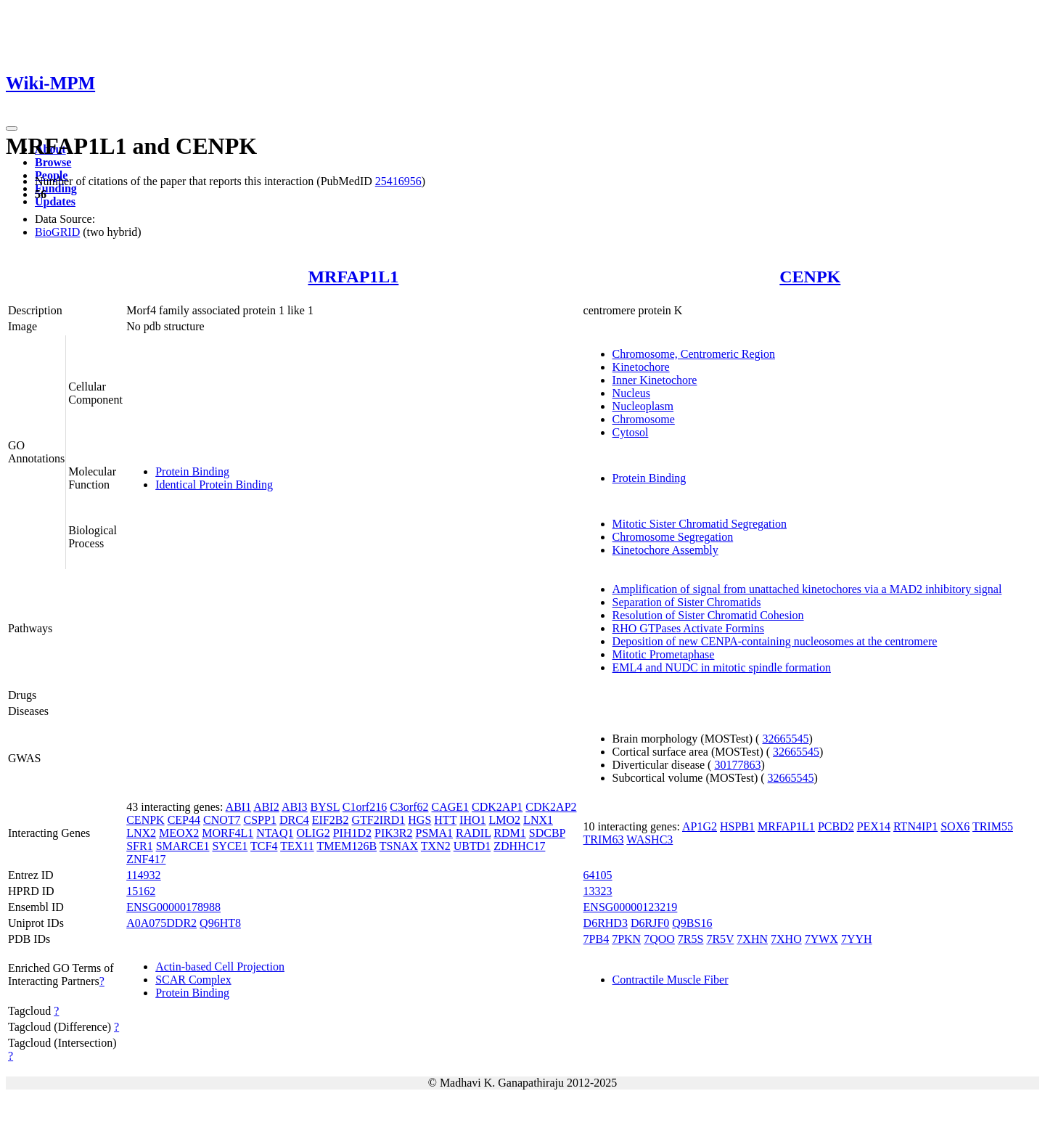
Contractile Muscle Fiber (670, 979)
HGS (419, 820)
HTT (445, 820)
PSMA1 (434, 833)
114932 (143, 875)
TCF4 (263, 846)
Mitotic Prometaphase (663, 654)
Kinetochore (641, 367)
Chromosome (643, 419)
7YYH (856, 939)
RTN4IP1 (915, 826)
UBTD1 (472, 846)
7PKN (626, 939)
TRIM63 (603, 839)
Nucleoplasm (642, 406)
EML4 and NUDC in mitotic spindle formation (721, 667)
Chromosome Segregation (673, 537)
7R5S (691, 939)
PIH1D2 (352, 833)
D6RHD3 (605, 923)
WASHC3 (649, 839)
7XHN (752, 939)
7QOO (659, 939)
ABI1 (239, 807)
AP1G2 (699, 826)
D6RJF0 (650, 923)
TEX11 (297, 846)
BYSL (325, 807)
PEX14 (873, 826)
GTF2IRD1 (379, 820)
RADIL (473, 833)
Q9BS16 (692, 923)
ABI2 (266, 807)
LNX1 (538, 820)
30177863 (737, 765)
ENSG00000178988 (173, 907)
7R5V (720, 939)
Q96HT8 (220, 923)
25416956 (398, 181)
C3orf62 (409, 807)
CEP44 (184, 820)
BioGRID (57, 232)
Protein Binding (192, 471)
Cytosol (630, 432)
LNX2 (141, 833)
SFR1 (139, 846)
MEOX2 (179, 833)
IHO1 (472, 820)
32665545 (785, 738)
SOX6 (955, 826)
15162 (140, 891)
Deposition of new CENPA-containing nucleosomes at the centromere (775, 641)
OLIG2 (312, 833)
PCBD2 (836, 826)
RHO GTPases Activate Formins (688, 628)
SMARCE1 (183, 846)
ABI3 (295, 807)
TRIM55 (992, 826)
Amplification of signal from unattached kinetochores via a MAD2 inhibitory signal (807, 589)
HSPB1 (737, 826)
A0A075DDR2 (161, 923)
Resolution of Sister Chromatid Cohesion (708, 615)
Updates (55, 201)
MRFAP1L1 (353, 276)
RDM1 (509, 833)
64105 (597, 875)
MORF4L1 (227, 833)
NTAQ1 (274, 833)
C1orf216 (365, 807)
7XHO (786, 939)
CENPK (809, 276)
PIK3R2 (393, 833)
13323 (597, 891)
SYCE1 (229, 846)
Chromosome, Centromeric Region (693, 354)
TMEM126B (346, 846)
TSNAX (399, 846)
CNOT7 (222, 820)
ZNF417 (145, 859)
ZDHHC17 (519, 846)
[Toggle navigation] (11, 128)
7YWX (821, 939)
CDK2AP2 (550, 807)
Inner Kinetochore (654, 380)
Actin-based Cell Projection (219, 966)
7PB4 (596, 939)
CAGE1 (451, 807)
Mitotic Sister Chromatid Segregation (699, 524)
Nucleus (631, 393)
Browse (53, 162)
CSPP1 (260, 820)
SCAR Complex (193, 979)
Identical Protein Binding (214, 484)
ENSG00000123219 (630, 907)
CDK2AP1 (497, 807)
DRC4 (294, 820)
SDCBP (547, 833)
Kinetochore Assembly (665, 550)
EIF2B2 (330, 820)
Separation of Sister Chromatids (686, 602)
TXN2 (436, 846)
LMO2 (505, 820)
